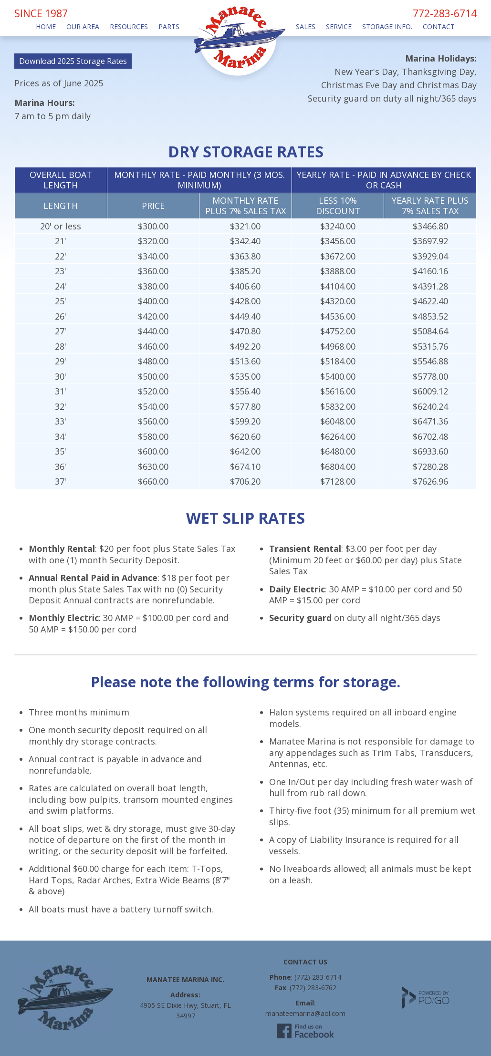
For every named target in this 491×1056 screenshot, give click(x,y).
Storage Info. (387, 26)
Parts (168, 26)
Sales (305, 26)
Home (46, 26)
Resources (129, 26)
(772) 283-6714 (317, 977)
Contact (439, 26)
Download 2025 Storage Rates (73, 61)
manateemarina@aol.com (305, 1013)
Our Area (82, 26)
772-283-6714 (445, 13)
